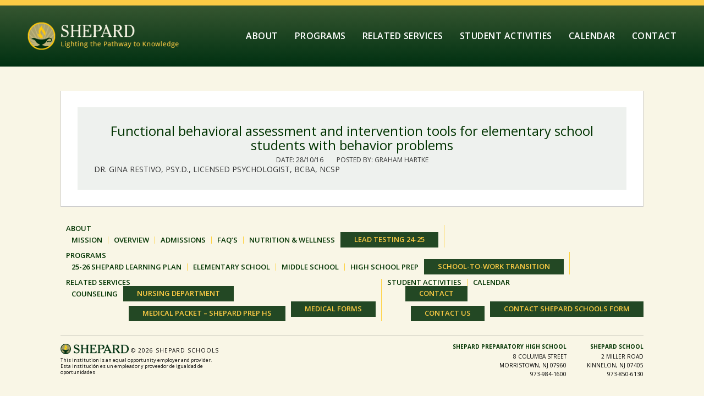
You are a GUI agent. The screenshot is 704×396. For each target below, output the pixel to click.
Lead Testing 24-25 (389, 239)
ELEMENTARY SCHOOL (231, 267)
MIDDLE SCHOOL (310, 267)
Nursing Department (178, 293)
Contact (654, 36)
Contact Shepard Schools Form (567, 309)
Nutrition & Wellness (292, 240)
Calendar (592, 36)
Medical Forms (333, 309)
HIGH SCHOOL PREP (384, 267)
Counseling (95, 294)
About (262, 36)
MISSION (87, 240)
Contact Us (448, 313)
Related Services (402, 36)
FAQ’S (227, 240)
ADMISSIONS (183, 240)
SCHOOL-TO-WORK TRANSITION (494, 266)
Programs (320, 36)
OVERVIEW (131, 240)
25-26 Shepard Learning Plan (127, 267)
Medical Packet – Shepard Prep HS (207, 313)
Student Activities (506, 36)
